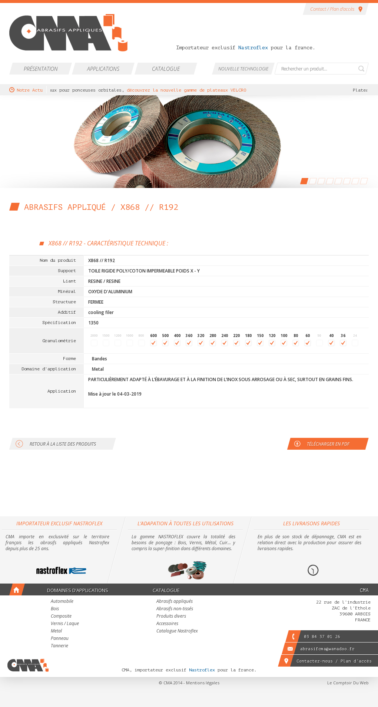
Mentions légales (202, 682)
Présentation (41, 68)
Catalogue (166, 68)
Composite (61, 616)
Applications (103, 68)
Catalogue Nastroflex (177, 631)
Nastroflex (253, 47)
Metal (56, 631)
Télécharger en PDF (328, 444)
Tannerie (59, 646)
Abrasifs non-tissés (174, 609)
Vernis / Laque (65, 624)
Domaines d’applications (77, 590)
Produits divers (171, 616)
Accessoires (167, 624)
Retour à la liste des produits (63, 444)
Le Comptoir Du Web (348, 682)
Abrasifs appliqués (174, 601)
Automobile (62, 601)
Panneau (60, 638)
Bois (55, 609)
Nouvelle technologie (243, 69)
